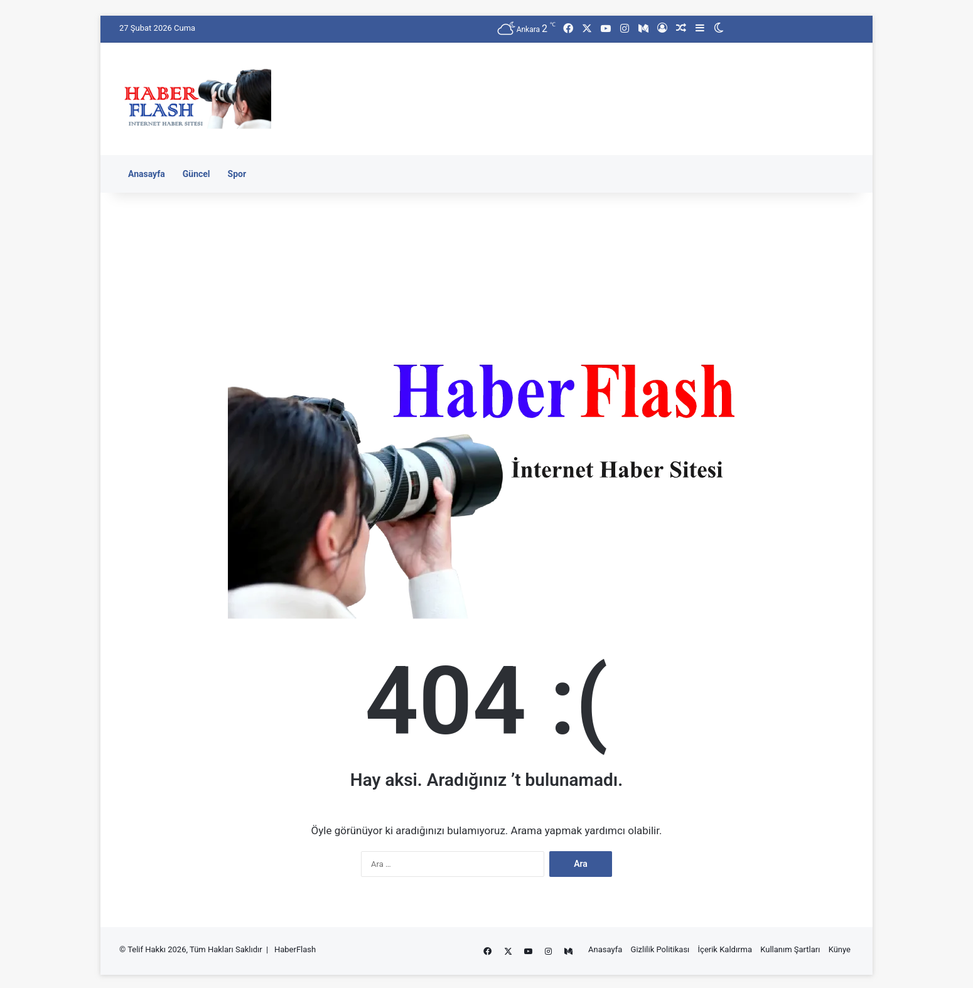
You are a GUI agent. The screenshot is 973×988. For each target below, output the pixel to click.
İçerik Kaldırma (725, 949)
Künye (840, 949)
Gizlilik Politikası (660, 949)
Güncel (196, 174)
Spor (237, 174)
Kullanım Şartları (790, 949)
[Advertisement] (612, 83)
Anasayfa (146, 174)
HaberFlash (295, 949)
